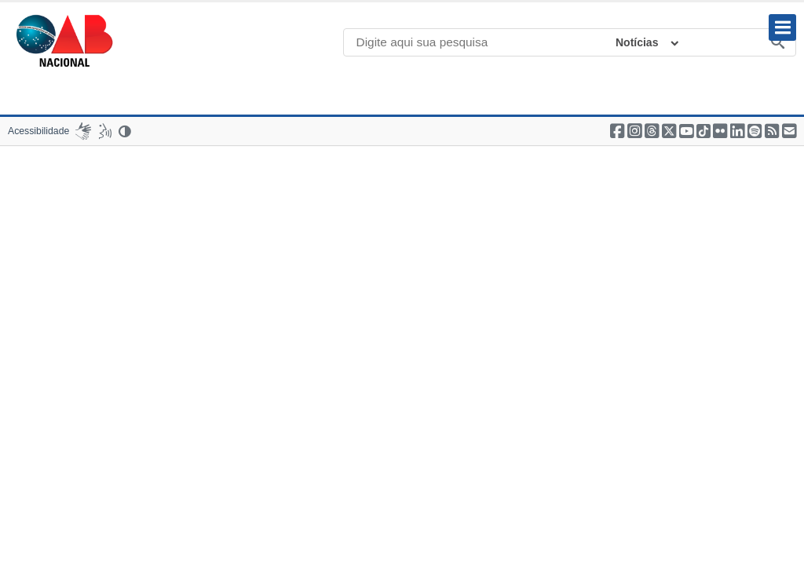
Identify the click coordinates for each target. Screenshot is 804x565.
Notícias (637, 42)
